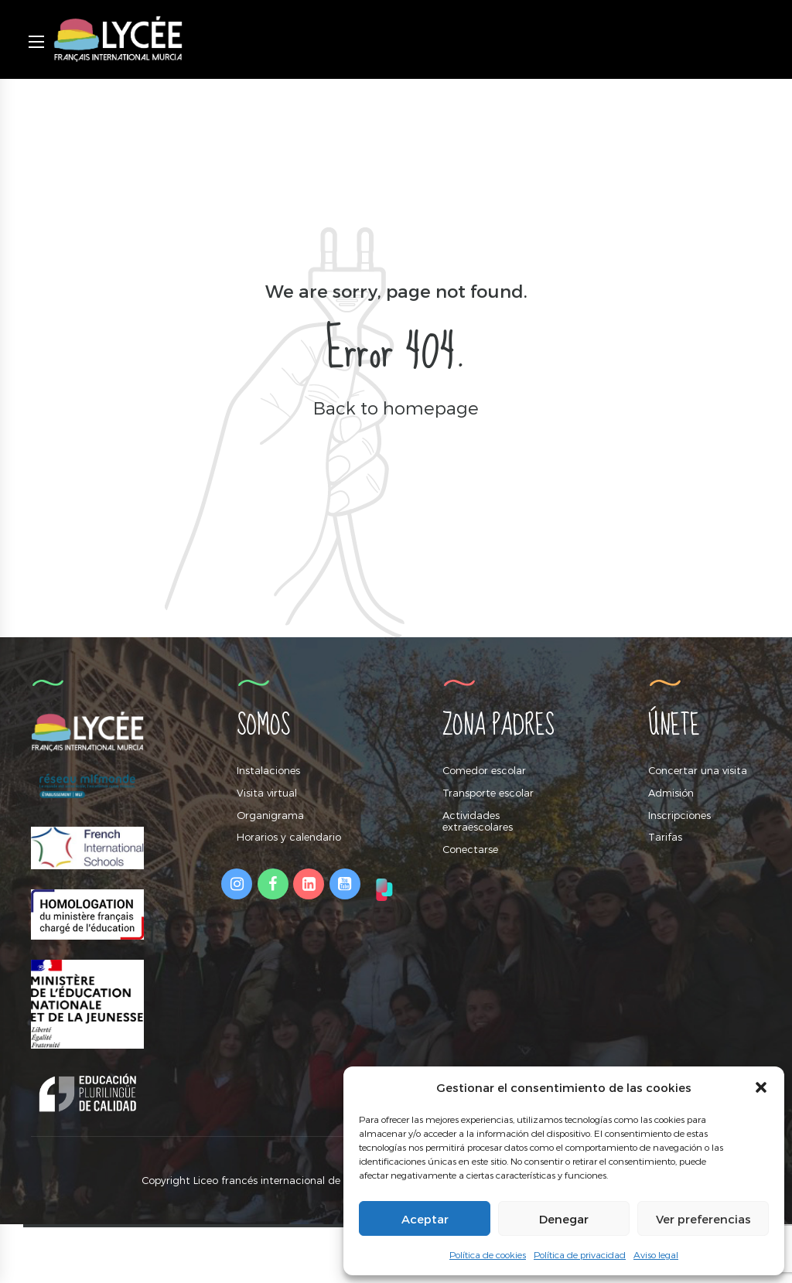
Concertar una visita (697, 770)
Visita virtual (267, 793)
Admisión (671, 793)
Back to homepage (396, 407)
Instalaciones (268, 770)
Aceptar (425, 1219)
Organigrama (270, 815)
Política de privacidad (580, 1254)
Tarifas (665, 837)
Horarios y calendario (289, 837)
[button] (761, 1087)
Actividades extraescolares (477, 821)
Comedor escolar (484, 770)
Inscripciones (679, 815)
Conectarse (470, 849)
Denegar (564, 1219)
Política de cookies (487, 1254)
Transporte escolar (488, 793)
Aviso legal (655, 1254)
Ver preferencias (703, 1219)
